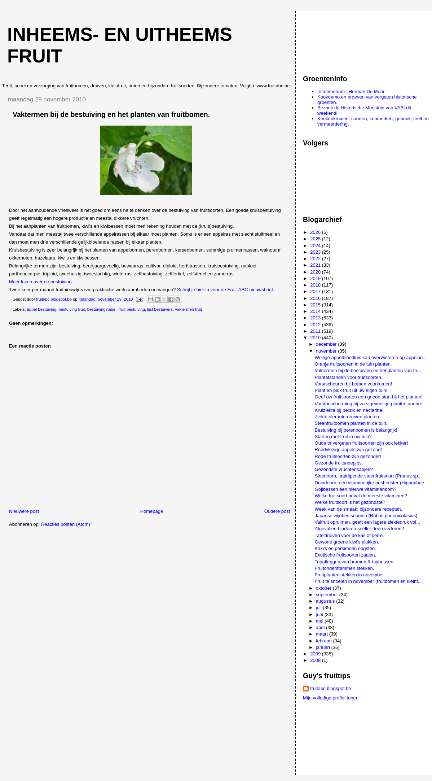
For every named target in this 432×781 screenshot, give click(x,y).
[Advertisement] (335, 39)
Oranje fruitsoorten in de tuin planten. (353, 364)
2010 (316, 337)
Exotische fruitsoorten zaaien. (345, 555)
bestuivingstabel (101, 309)
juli (319, 607)
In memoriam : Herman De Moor (350, 91)
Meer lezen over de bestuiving (40, 281)
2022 (316, 258)
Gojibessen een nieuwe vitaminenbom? (356, 489)
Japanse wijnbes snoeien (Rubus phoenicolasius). (367, 515)
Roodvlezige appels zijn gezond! (348, 449)
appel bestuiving (42, 309)
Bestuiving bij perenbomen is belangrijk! (356, 430)
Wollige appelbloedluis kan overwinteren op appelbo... (371, 357)
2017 (316, 291)
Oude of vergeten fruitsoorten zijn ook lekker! (361, 443)
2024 (316, 245)
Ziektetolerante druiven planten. (347, 416)
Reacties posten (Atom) (65, 524)
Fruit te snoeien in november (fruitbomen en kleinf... (368, 581)
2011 (316, 331)
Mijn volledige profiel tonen (330, 698)
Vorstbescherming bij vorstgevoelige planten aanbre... (370, 403)
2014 (316, 311)
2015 (316, 304)
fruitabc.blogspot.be (330, 688)
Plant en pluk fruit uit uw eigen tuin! (351, 390)
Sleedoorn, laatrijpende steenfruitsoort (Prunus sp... (368, 476)
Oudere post (277, 511)
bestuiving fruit (72, 309)
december (327, 344)
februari (324, 640)
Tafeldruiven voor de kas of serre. (349, 535)
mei (320, 621)
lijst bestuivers (160, 309)
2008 (316, 660)
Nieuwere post (24, 511)
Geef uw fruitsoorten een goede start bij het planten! (369, 397)
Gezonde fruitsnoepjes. (339, 463)
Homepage (151, 511)
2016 (316, 298)
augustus (326, 601)
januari (323, 647)
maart (322, 634)
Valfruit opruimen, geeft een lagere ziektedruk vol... (367, 522)
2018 (316, 285)
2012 (316, 324)
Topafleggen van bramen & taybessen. (355, 561)
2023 (316, 252)
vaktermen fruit (188, 309)
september (327, 594)
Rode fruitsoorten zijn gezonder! (348, 456)
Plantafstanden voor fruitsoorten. (349, 377)
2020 (316, 272)
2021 (316, 265)
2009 (316, 653)
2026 (316, 232)
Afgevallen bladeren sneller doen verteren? (359, 528)
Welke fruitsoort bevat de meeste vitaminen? (361, 495)
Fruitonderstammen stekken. (344, 568)
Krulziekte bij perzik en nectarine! (349, 410)
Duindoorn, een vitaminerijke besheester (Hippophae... (371, 482)
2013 (316, 317)
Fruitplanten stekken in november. (350, 574)
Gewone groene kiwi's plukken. (347, 542)
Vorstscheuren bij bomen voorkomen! (353, 384)
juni (320, 614)
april (321, 627)
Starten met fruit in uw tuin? (343, 436)
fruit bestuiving (132, 309)
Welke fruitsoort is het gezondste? (350, 502)
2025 (316, 238)
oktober (324, 588)
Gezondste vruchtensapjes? (344, 469)
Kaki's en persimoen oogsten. (345, 548)
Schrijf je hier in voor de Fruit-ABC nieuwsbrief (225, 289)
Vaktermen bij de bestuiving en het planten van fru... (369, 370)
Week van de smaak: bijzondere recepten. (358, 509)
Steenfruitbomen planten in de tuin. (351, 423)
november (327, 351)
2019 (316, 278)
